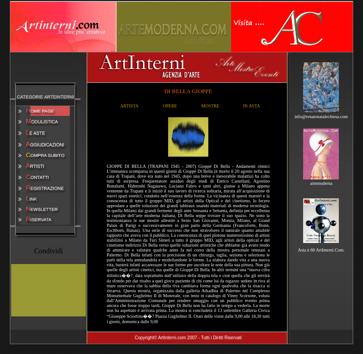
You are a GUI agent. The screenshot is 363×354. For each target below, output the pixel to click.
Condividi (48, 251)
